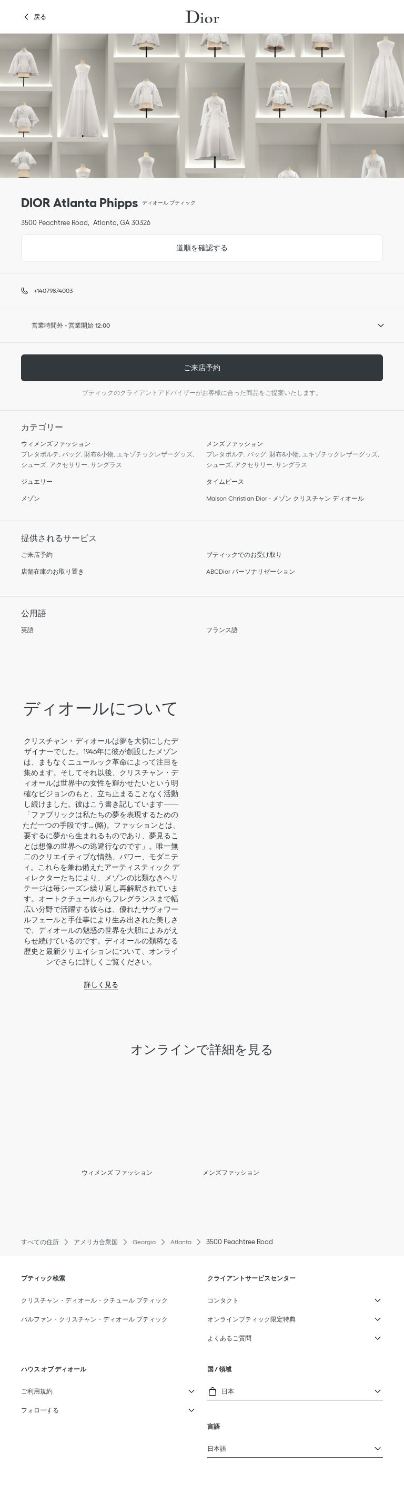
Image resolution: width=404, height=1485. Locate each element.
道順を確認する (124, 243)
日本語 (276, 1446)
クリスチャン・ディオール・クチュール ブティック (94, 1300)
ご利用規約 (90, 1389)
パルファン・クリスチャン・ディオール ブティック (94, 1319)
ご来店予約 (202, 367)
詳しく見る (101, 985)
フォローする (90, 1407)
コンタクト (276, 1298)
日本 (276, 1390)
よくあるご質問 (276, 1335)
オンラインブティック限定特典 (276, 1317)
